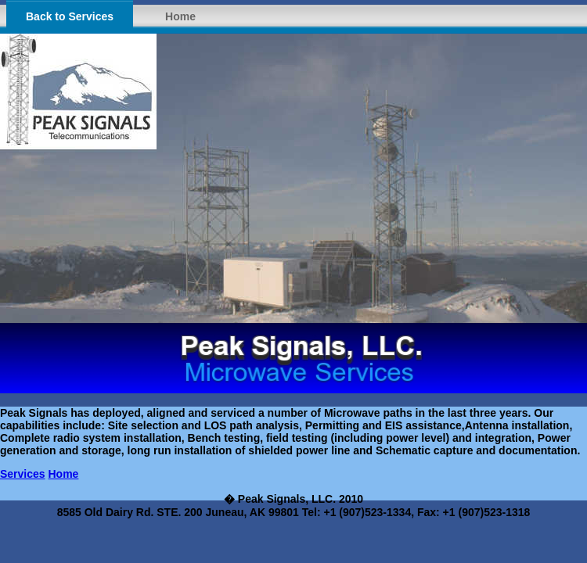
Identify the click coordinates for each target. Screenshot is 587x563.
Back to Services (69, 16)
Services (22, 474)
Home (180, 16)
